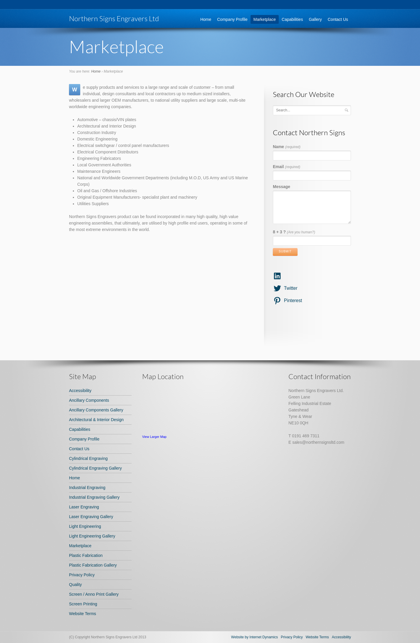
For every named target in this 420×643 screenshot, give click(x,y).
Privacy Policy (82, 574)
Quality (75, 584)
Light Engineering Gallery (92, 536)
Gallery (315, 19)
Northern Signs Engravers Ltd (114, 18)
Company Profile (232, 19)
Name (286, 146)
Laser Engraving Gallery (91, 516)
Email (286, 166)
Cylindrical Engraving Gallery (95, 468)
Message (281, 186)
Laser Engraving (84, 507)
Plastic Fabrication (86, 555)
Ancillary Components (89, 400)
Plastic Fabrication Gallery (93, 565)
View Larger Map (154, 436)
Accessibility (80, 390)
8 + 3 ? (294, 232)
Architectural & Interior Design (96, 419)
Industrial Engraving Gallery (94, 497)
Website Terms (82, 613)
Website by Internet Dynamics (254, 637)
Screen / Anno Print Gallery (94, 594)
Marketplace (264, 19)
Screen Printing (83, 604)
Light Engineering (85, 526)
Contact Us (338, 19)
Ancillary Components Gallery (96, 410)
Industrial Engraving (87, 487)
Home (205, 19)
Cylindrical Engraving (88, 458)
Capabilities (292, 19)
